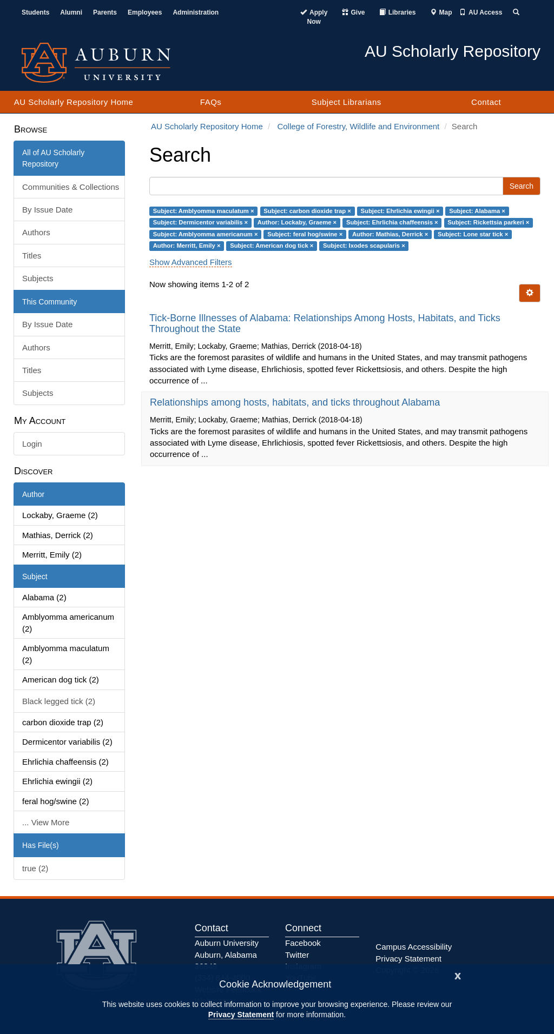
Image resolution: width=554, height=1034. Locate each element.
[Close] (457, 974)
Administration (196, 12)
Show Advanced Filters (190, 262)
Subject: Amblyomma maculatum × (203, 211)
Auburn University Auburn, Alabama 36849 (227, 954)
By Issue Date (47, 209)
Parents (105, 12)
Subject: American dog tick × (271, 245)
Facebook (303, 942)
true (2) (35, 868)
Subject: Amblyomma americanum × (205, 234)
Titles (31, 255)
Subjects (38, 278)
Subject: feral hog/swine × (304, 234)
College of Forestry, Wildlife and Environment (358, 126)
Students (35, 12)
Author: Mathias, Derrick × (390, 234)
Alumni (71, 12)
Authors (36, 232)
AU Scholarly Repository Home (74, 102)
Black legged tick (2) (58, 701)
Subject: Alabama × (477, 211)
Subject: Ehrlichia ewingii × (400, 211)
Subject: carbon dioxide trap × (307, 211)
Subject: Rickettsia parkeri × (488, 222)
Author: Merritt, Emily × (187, 245)
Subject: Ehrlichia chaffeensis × (392, 222)
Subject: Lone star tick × (473, 234)
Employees (145, 12)
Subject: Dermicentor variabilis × (200, 222)
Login (32, 443)
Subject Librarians (346, 102)
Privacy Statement (241, 1014)
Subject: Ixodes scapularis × (364, 245)
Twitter (297, 954)
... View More (45, 822)
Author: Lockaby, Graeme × (297, 222)
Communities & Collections (70, 186)
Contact (486, 102)
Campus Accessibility (413, 946)
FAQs (211, 102)
